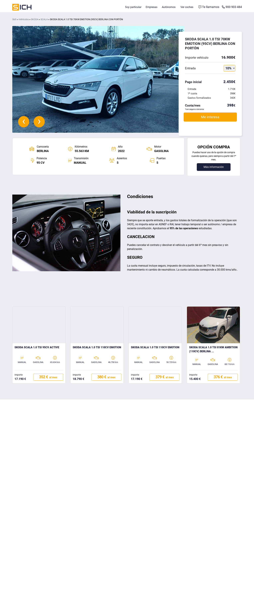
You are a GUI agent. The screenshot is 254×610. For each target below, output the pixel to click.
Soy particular (133, 8)
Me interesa (210, 119)
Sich (14, 21)
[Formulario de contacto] (208, 8)
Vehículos (24, 21)
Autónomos (168, 8)
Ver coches (186, 8)
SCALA (44, 21)
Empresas (151, 8)
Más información (214, 168)
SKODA (34, 21)
